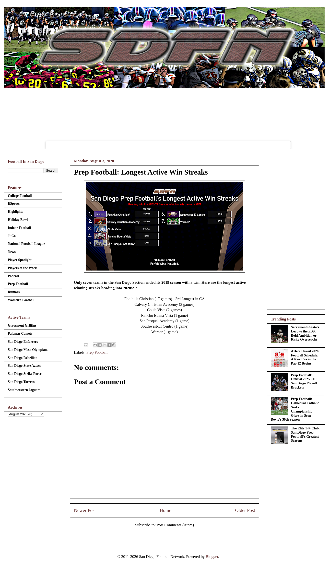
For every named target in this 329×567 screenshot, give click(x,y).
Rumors (14, 292)
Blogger (212, 557)
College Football (20, 196)
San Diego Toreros (21, 382)
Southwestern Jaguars (24, 390)
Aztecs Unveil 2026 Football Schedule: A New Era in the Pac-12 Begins (305, 357)
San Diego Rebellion (22, 358)
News (12, 252)
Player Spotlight (20, 260)
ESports (14, 203)
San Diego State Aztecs (24, 365)
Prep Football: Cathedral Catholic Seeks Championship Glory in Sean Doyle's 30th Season (295, 409)
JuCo (12, 236)
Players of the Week (22, 268)
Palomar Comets (20, 333)
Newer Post (85, 510)
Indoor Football (19, 228)
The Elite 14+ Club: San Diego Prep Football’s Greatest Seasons (305, 434)
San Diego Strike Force (25, 374)
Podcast (13, 276)
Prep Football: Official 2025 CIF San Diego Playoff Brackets (304, 381)
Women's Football (21, 300)
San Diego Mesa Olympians (28, 350)
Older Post (245, 510)
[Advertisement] (296, 232)
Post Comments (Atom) (175, 525)
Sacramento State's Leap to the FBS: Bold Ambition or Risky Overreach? (305, 333)
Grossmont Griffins (22, 325)
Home (165, 510)
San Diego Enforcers (23, 341)
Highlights (15, 211)
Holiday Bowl (18, 220)
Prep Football (97, 352)
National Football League (26, 244)
